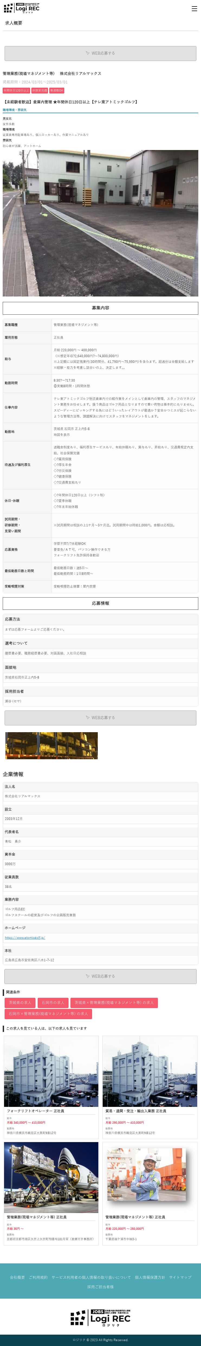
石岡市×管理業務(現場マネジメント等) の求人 (48, 1014)
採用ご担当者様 (100, 1287)
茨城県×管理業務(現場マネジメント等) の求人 (114, 1003)
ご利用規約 (38, 1278)
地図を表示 (62, 435)
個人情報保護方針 (150, 1278)
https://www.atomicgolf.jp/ (25, 938)
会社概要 (17, 1278)
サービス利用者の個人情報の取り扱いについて (91, 1278)
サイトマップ (180, 1278)
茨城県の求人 (20, 1003)
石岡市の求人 (53, 1003)
